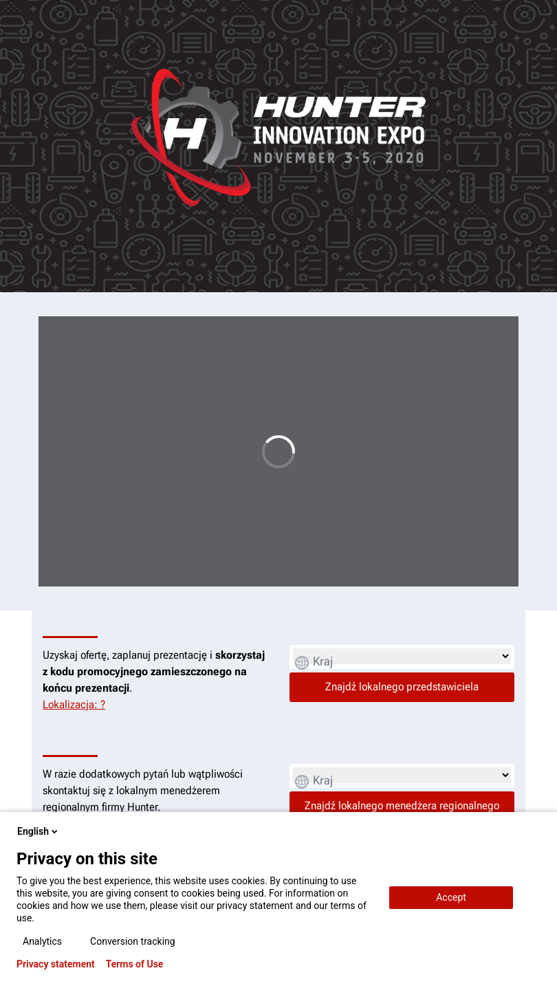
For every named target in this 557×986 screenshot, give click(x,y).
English (38, 831)
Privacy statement (56, 963)
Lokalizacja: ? (74, 704)
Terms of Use (135, 963)
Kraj (323, 661)
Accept (451, 897)
